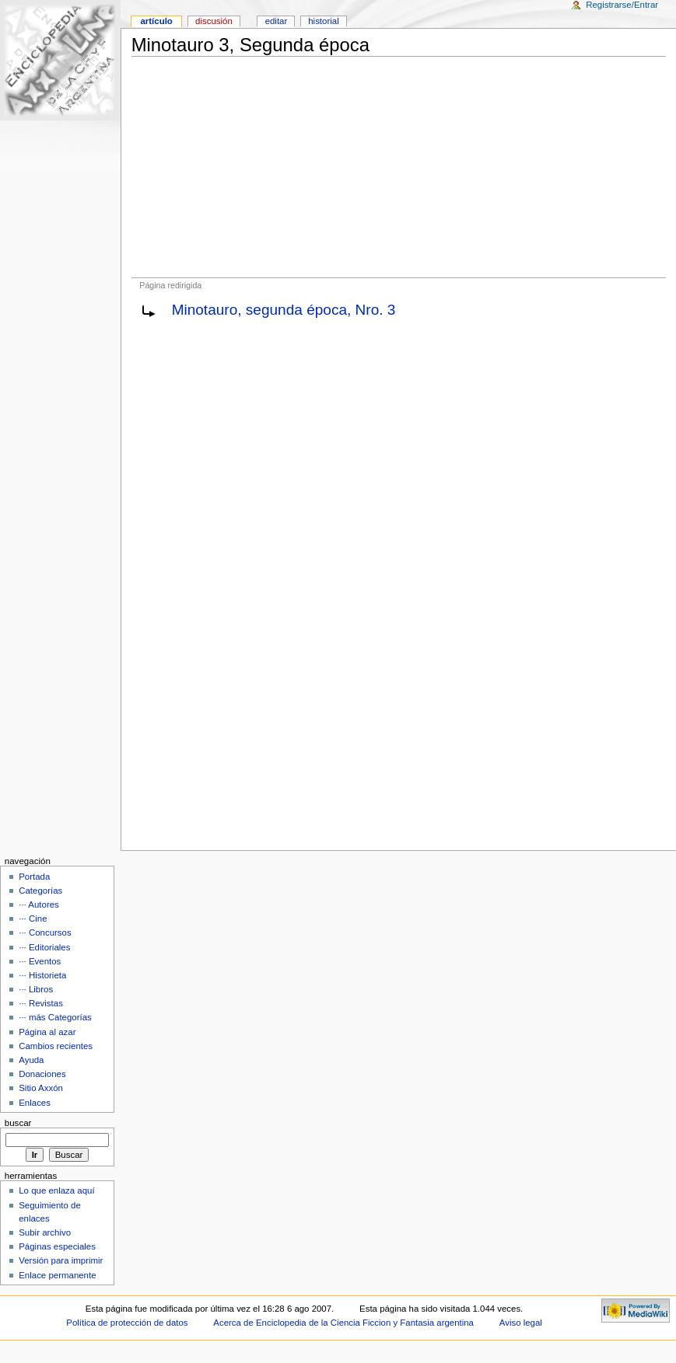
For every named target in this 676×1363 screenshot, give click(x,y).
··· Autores (39, 904)
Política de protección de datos (126, 1322)
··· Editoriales (44, 947)
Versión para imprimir (61, 1260)
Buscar (18, 1123)
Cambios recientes (56, 1046)
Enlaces (35, 1102)
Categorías (40, 890)
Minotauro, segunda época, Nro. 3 (284, 310)
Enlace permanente (57, 1275)
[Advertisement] (398, 167)
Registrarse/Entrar (622, 4)
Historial (323, 21)
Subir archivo (45, 1232)
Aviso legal (520, 1322)
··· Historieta (42, 975)
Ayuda (31, 1060)
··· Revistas (41, 1003)
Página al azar (47, 1032)
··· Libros (36, 989)
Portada (34, 876)
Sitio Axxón (41, 1088)
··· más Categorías (55, 1017)
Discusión (214, 21)
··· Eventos (40, 961)
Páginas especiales (57, 1246)
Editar (276, 21)
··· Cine (33, 918)
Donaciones (42, 1074)
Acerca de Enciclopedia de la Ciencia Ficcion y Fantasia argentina (343, 1322)
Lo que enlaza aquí (56, 1190)
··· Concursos (45, 932)
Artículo (156, 21)
